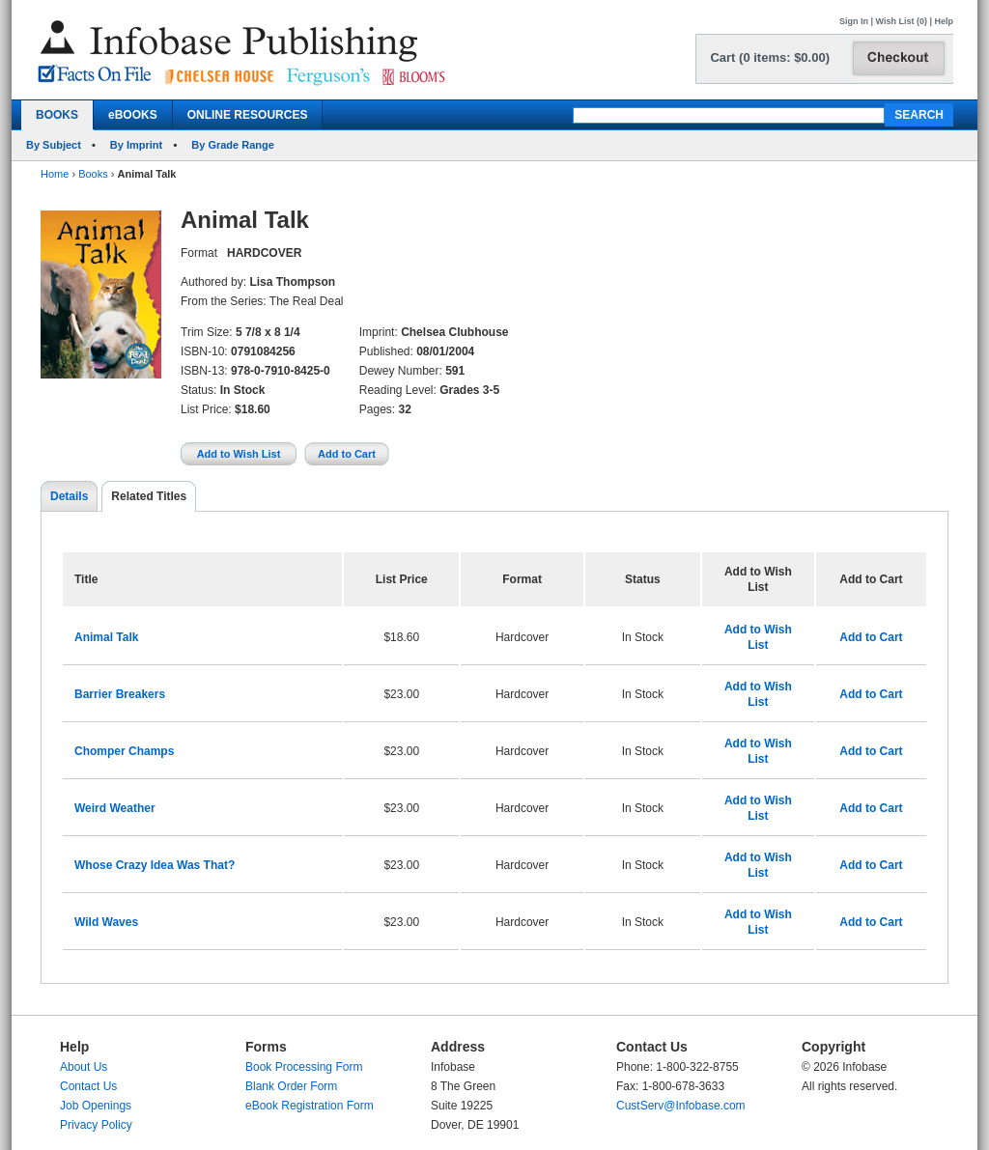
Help (943, 21)
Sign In (853, 21)
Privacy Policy (96, 1125)
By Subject (53, 145)
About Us (83, 1067)
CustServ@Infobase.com (681, 1105)
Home (55, 174)
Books (93, 174)
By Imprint (136, 145)
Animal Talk (106, 637)
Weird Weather (114, 808)
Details (69, 496)
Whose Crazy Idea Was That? (154, 865)
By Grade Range (232, 145)
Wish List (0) (901, 21)
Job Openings (95, 1105)
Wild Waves (106, 922)
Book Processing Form (303, 1067)
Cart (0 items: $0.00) (770, 57)
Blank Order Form (291, 1086)
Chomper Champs (124, 751)
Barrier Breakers (119, 694)
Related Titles (148, 496)
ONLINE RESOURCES (247, 115)
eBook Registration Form (309, 1105)
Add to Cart (870, 637)
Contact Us (88, 1086)
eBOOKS (132, 115)
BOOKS (57, 115)
